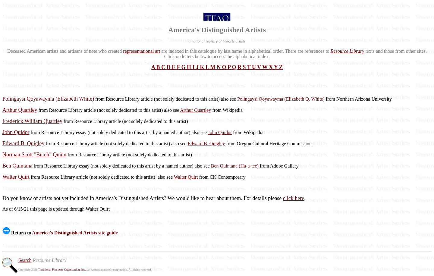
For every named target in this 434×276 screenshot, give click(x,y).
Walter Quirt (186, 177)
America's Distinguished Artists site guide (75, 232)
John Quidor (220, 132)
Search (25, 260)
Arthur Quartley (195, 110)
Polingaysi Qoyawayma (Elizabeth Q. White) (281, 99)
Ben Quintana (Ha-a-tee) (235, 165)
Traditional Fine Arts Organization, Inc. (62, 269)
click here (293, 198)
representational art (141, 51)
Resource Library (347, 51)
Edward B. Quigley (206, 143)
